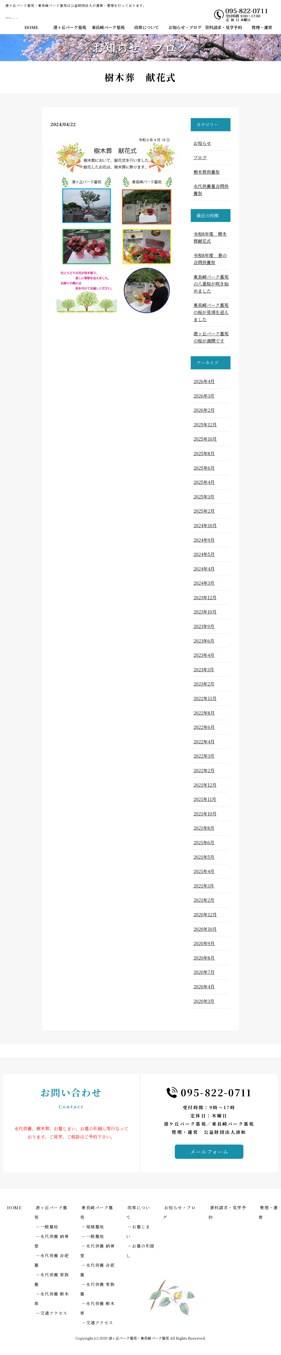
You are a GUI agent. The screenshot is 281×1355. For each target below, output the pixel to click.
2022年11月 (205, 698)
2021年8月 (203, 828)
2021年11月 (204, 799)
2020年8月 (204, 958)
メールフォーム (209, 1152)
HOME (31, 27)
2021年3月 (203, 886)
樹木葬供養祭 (206, 172)
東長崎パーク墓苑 (108, 27)
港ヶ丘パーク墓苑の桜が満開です (211, 337)
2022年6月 (204, 727)
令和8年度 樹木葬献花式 (210, 237)
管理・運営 (262, 27)
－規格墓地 (93, 1227)
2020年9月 (204, 943)
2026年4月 (204, 381)
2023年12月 (205, 597)
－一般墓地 (47, 1227)
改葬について (146, 27)
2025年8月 (204, 453)
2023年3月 (203, 669)
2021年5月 (203, 857)
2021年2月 (203, 900)
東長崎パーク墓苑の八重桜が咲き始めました (211, 284)
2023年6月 (203, 641)
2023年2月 (203, 684)
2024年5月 (204, 554)
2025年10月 (205, 439)
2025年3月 (203, 496)
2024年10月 (205, 525)
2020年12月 (205, 914)
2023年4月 (203, 655)
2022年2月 (204, 770)
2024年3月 (203, 583)
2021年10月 (205, 814)
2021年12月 (205, 785)
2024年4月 (204, 569)
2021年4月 (203, 871)
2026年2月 (204, 410)
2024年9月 (204, 540)
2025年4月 (204, 482)
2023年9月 (203, 626)
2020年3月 (203, 1001)
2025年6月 (204, 468)
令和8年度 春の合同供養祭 (210, 259)
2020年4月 (204, 986)
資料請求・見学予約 (223, 27)
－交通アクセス (52, 1313)
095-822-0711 (216, 1092)
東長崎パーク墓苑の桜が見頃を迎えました (211, 312)
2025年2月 (204, 511)
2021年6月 (203, 842)
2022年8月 (204, 713)
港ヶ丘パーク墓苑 (69, 27)
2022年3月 (203, 756)
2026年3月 (203, 396)
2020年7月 (204, 972)
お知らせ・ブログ (184, 27)
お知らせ (202, 143)
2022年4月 (204, 741)
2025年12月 (205, 424)
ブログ (200, 157)
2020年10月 (205, 929)
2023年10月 (205, 612)
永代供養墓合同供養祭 (211, 189)
